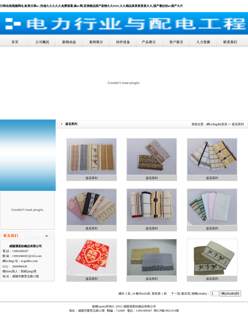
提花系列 (92, 178)
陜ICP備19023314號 (166, 310)
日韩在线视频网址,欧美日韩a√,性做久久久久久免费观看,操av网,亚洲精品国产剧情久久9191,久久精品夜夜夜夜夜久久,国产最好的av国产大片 (91, 6)
